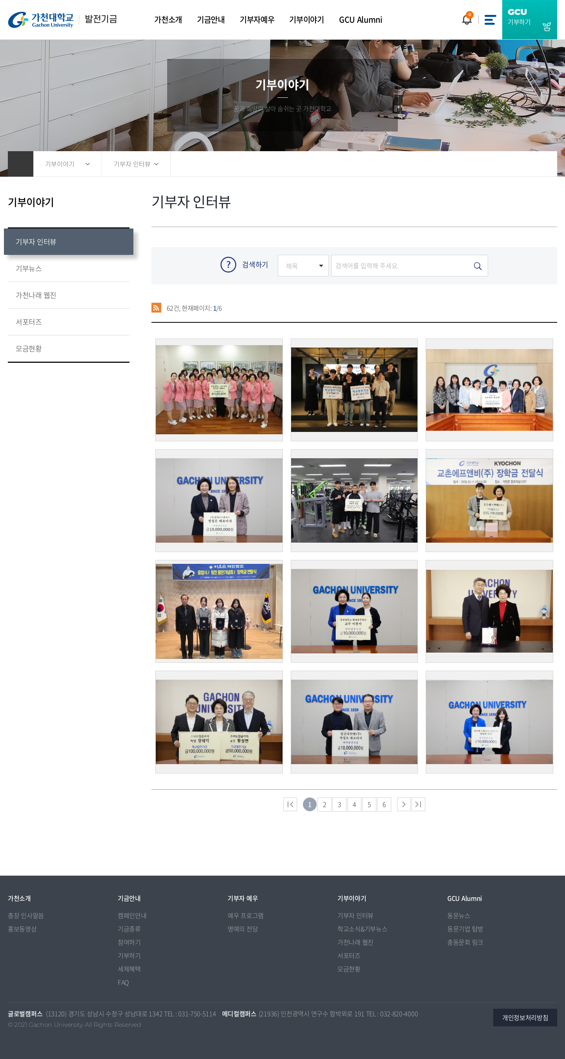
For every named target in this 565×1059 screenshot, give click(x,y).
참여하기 (129, 942)
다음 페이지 (404, 804)
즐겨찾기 (518, 164)
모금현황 (349, 968)
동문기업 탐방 (465, 928)
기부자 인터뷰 (355, 915)
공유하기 (498, 164)
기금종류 (129, 928)
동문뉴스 (458, 915)
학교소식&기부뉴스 (362, 928)
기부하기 (129, 955)
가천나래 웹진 (355, 942)
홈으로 (20, 164)
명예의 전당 (243, 928)
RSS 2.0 (156, 308)
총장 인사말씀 (26, 915)
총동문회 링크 (465, 942)
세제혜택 (129, 968)
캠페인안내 (132, 915)
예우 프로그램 (246, 915)
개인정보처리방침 (525, 1017)
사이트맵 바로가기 (490, 19)
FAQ (123, 982)
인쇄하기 (537, 164)
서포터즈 (349, 955)
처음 (290, 804)
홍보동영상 (22, 928)
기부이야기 (60, 163)
